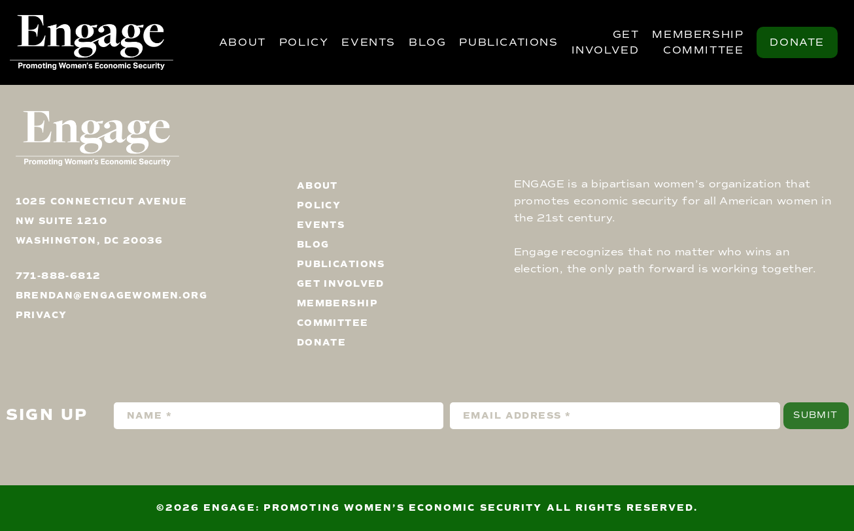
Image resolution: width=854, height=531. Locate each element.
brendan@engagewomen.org (112, 295)
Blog (427, 42)
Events (368, 42)
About (242, 42)
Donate (797, 42)
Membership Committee (697, 42)
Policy (304, 42)
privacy (41, 315)
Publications (508, 42)
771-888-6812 (58, 276)
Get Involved (606, 42)
